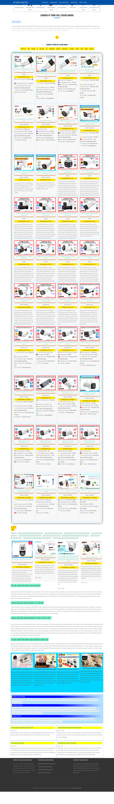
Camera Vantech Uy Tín (44, 785)
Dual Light (41, 48)
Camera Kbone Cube (36, 710)
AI (36, 48)
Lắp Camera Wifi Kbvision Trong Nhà (21, 710)
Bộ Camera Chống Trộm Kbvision (89, 730)
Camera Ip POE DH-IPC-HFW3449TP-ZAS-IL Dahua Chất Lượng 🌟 (68, 72)
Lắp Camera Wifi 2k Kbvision (19, 713)
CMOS (87, 48)
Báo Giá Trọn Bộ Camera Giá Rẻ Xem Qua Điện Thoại (65, 538)
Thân (83, 48)
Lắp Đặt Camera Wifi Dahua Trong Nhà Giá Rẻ (23, 716)
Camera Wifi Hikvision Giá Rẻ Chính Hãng (37, 713)
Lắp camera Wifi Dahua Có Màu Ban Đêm (53, 710)
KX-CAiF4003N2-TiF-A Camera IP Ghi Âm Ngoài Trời (77, 533)
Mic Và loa (21, 48)
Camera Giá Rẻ (77, 800)
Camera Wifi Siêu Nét (54, 713)
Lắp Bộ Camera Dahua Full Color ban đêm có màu (61, 727)
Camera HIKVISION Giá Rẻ (45, 782)
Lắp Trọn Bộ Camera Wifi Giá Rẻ (36, 730)
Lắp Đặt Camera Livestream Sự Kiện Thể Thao (22, 740)
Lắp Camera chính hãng (20, 2)
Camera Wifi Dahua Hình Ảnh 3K (43, 716)
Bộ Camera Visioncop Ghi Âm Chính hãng (22, 727)
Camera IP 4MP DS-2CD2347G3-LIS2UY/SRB (30, 535)
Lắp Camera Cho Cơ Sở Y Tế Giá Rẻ (51, 535)
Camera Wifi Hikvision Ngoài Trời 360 (44, 720)
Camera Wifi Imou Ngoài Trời (82, 710)
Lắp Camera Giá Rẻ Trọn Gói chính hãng (70, 730)
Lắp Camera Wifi (45, 2)
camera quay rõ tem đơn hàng (39, 700)
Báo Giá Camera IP (16, 703)
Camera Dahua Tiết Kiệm (45, 779)
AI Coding (72, 48)
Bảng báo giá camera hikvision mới (31, 703)
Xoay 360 (93, 48)
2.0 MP (78, 48)
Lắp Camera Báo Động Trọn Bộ (19, 733)
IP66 (27, 48)
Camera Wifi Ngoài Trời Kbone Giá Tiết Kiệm (23, 720)
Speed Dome (65, 48)
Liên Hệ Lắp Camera (83, 2)
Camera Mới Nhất (53, 2)
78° (46, 48)
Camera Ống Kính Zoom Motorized (22, 52)
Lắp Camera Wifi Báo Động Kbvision (61, 716)
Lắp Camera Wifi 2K (69, 710)
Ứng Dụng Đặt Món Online (17, 755)
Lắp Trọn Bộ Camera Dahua (52, 730)
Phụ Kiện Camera (74, 2)
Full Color (58, 48)
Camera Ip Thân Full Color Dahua (57, 15)
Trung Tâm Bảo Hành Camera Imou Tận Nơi (45, 669)
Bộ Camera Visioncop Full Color (83, 727)
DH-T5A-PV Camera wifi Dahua (45, 556)
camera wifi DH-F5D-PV (46, 120)
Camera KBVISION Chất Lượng (46, 776)
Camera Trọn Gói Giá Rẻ (63, 2)
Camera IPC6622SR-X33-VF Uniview (53, 533)
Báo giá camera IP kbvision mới (56, 700)
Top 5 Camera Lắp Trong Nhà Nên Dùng (89, 700)
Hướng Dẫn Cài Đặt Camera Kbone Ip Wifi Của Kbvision (75, 535)
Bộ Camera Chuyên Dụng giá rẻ (19, 730)
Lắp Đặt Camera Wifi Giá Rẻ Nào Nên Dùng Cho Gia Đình (37, 538)
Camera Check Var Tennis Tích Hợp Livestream (69, 740)
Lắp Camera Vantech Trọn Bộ (41, 727)
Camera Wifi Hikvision (84, 713)
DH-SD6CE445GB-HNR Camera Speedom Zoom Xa (30, 533)
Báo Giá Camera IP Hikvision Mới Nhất (21, 700)
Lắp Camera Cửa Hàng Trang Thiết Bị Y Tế (68, 669)
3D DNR (32, 48)
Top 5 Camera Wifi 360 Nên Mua (80, 716)
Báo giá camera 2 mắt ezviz (71, 700)
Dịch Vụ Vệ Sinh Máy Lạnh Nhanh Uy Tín (22, 669)
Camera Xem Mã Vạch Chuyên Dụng (91, 668)
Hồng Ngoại (51, 48)
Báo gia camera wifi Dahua (47, 703)
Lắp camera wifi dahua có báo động (69, 713)
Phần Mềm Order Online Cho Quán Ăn (67, 755)
